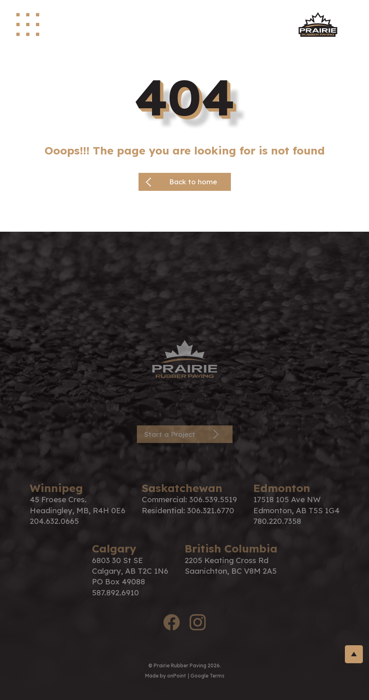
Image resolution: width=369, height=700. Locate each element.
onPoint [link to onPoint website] (176, 676)
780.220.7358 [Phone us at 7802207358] (277, 521)
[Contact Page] (185, 434)
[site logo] (318, 24)
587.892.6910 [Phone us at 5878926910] (115, 592)
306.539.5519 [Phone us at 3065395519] (213, 499)
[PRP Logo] (184, 358)
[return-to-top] (354, 654)
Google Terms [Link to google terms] (207, 676)
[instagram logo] (198, 623)
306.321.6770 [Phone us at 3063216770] (210, 510)
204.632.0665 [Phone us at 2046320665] (54, 521)
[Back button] (185, 182)
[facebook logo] (171, 623)
